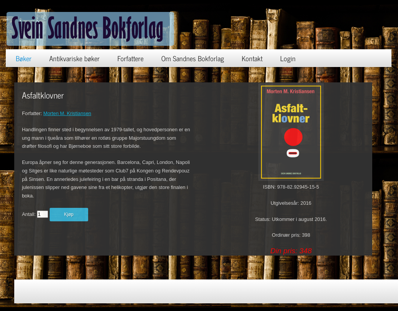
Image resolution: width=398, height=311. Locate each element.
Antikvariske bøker (74, 58)
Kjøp (69, 214)
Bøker (24, 58)
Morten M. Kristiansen (67, 113)
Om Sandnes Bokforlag (192, 58)
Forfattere (130, 58)
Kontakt (252, 58)
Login (288, 58)
